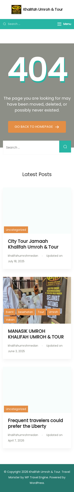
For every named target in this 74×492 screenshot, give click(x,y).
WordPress (37, 483)
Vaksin (10, 320)
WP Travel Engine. (37, 477)
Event (10, 312)
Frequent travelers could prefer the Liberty (35, 423)
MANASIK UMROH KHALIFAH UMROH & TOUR (36, 334)
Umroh (53, 312)
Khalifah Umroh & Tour (43, 9)
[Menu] (59, 24)
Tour (41, 312)
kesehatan (25, 312)
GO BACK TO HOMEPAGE (34, 126)
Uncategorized (16, 230)
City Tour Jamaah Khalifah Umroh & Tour (33, 244)
